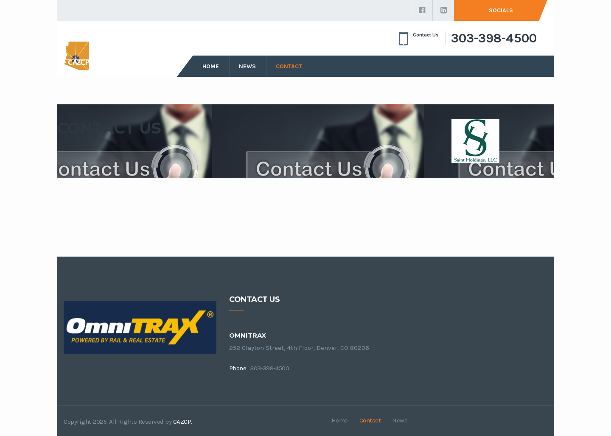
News (247, 66)
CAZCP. (182, 421)
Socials (501, 10)
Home (210, 66)
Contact (289, 66)
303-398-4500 (494, 38)
